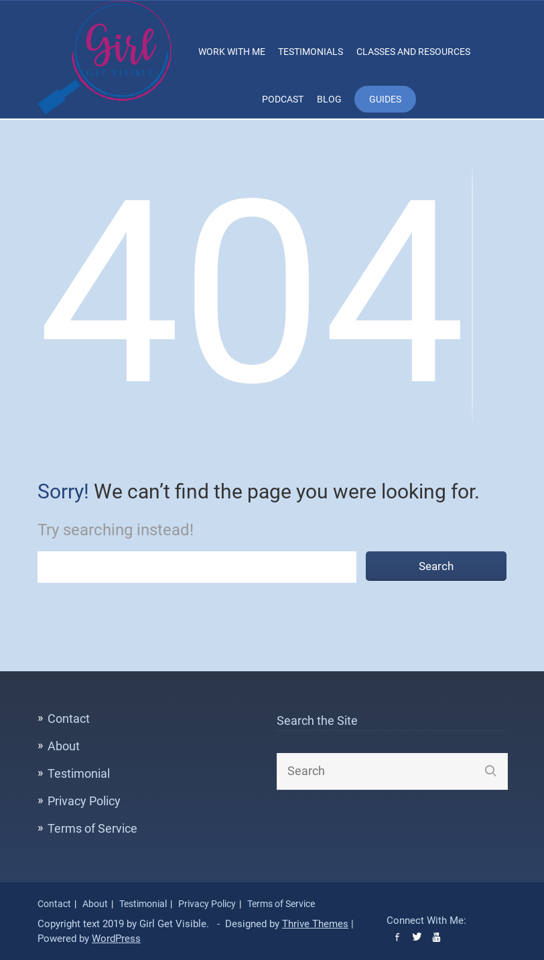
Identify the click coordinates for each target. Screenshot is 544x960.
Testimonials (310, 51)
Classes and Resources (413, 51)
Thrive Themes (315, 924)
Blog (329, 99)
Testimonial (79, 773)
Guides (385, 99)
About (64, 746)
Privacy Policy (84, 801)
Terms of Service (92, 828)
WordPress (116, 939)
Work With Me (231, 51)
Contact (69, 718)
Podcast (282, 99)
